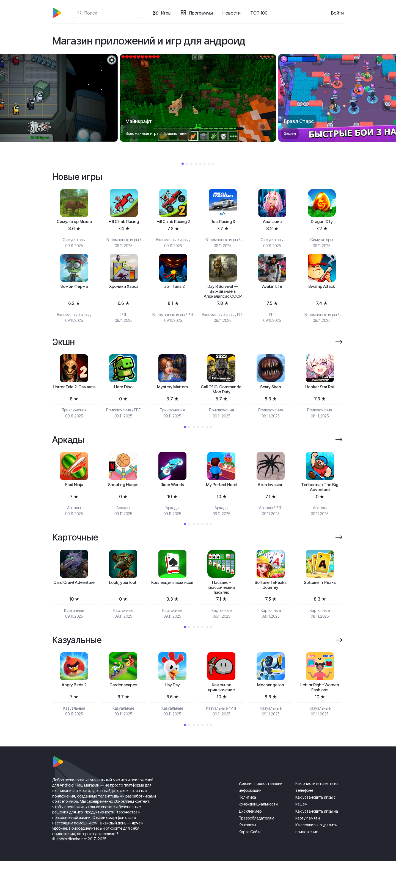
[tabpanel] (198, 98)
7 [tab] (209, 164)
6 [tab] (205, 164)
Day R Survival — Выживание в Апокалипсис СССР (222, 297)
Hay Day (172, 715)
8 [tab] (213, 164)
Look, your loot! (123, 603)
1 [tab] (183, 164)
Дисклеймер (250, 842)
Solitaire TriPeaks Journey (270, 606)
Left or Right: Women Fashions (320, 718)
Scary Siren (270, 398)
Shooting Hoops (123, 503)
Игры (168, 13)
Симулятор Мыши (74, 222)
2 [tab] (187, 164)
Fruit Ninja (74, 503)
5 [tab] (200, 164)
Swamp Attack (321, 288)
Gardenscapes (123, 715)
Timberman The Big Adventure (320, 506)
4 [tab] (196, 164)
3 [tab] (191, 164)
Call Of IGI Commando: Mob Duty (221, 403)
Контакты (247, 856)
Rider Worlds (172, 503)
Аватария (272, 222)
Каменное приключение (221, 718)
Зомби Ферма (74, 288)
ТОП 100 (260, 13)
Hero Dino (123, 398)
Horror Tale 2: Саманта (74, 401)
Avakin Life (272, 288)
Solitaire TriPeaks (319, 603)
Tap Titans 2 (173, 288)
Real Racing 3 (223, 222)
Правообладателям (256, 848)
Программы (203, 13)
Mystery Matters (172, 398)
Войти (337, 13)
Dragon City (321, 222)
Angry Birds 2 (74, 715)
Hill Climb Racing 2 (173, 222)
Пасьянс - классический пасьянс (221, 609)
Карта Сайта (250, 862)
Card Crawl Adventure (74, 606)
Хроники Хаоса (123, 288)
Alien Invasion (270, 503)
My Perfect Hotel (221, 503)
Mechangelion (271, 715)
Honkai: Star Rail (320, 398)
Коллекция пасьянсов (172, 606)
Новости (233, 13)
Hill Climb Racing (123, 222)
